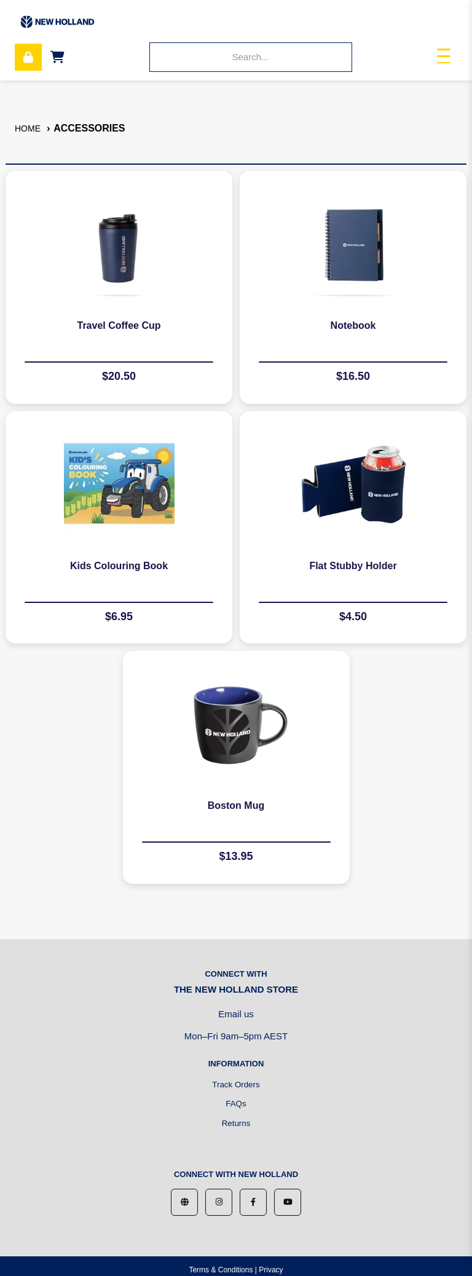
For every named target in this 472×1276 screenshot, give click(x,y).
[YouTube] (287, 1202)
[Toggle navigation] (443, 57)
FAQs (236, 1103)
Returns (236, 1123)
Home (28, 128)
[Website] (184, 1202)
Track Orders (235, 1084)
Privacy (271, 1270)
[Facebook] (253, 1202)
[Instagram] (218, 1202)
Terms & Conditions (221, 1270)
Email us (236, 1014)
